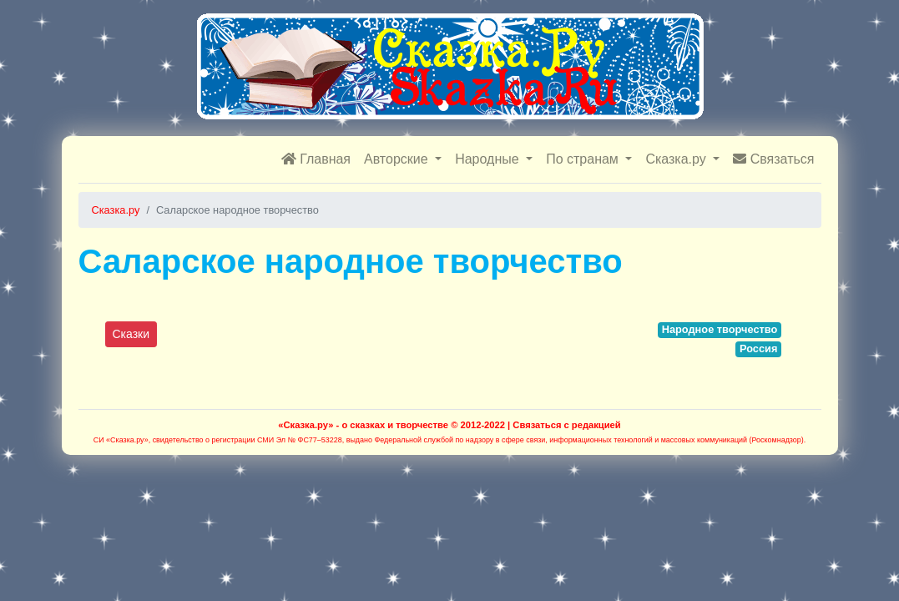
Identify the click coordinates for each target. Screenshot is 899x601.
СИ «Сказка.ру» (121, 440)
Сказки (131, 334)
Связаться (773, 159)
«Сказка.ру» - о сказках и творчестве (363, 425)
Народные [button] (489, 159)
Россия (758, 348)
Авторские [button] (398, 159)
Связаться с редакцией (566, 425)
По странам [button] (584, 159)
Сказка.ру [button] (677, 159)
